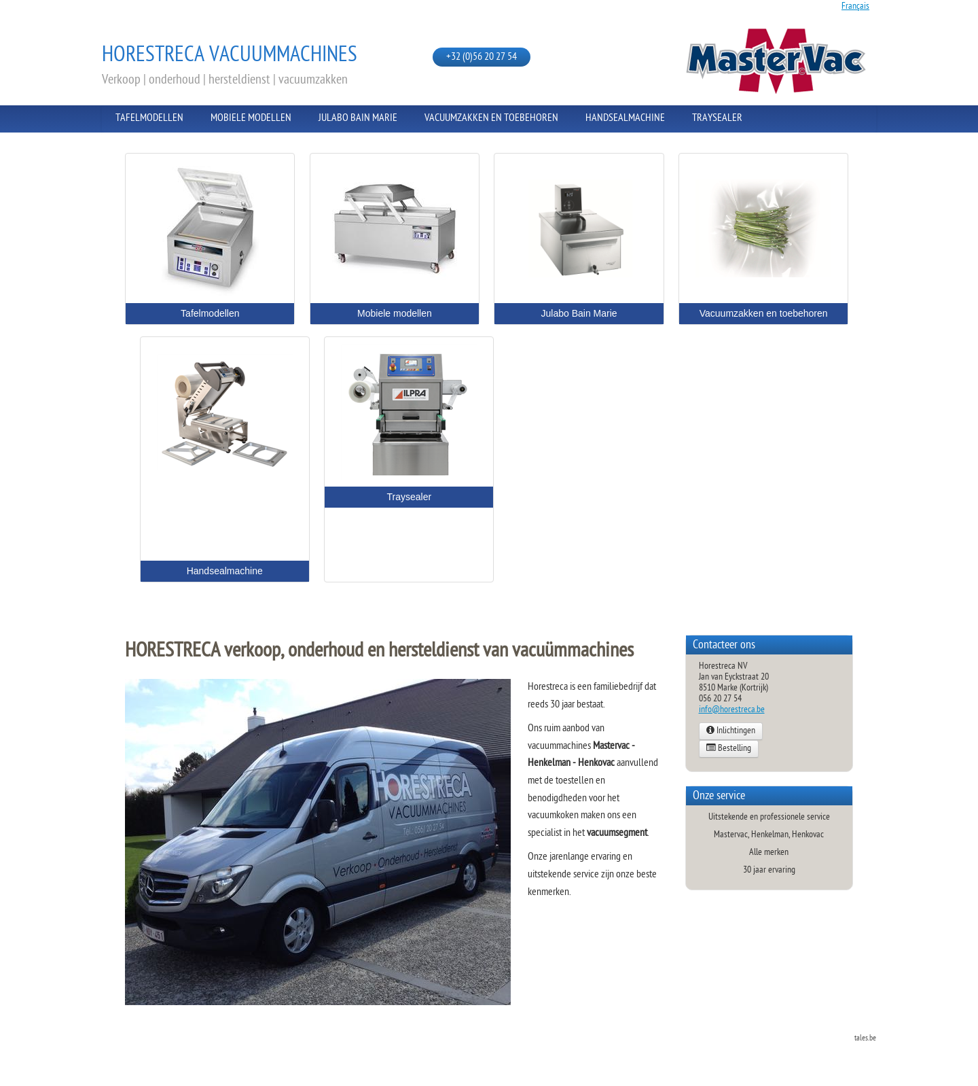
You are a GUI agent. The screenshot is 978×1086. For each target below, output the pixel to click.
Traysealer (717, 118)
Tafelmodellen (149, 118)
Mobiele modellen (251, 118)
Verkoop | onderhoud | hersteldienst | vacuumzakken (225, 80)
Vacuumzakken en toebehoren (491, 118)
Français (855, 6)
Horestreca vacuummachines (229, 55)
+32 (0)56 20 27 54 (481, 57)
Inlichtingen (730, 731)
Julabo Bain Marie (358, 118)
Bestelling (728, 749)
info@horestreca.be (732, 709)
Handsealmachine (625, 118)
